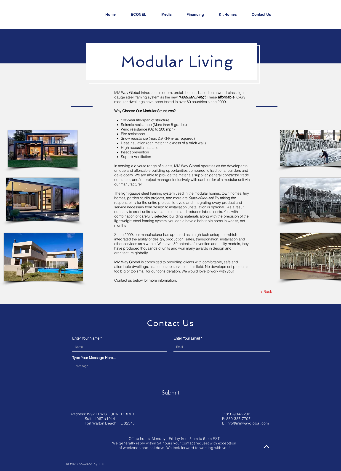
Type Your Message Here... (94, 357)
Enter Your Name (85, 338)
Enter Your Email (186, 338)
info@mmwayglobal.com (247, 423)
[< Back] (266, 291)
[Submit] (170, 392)
